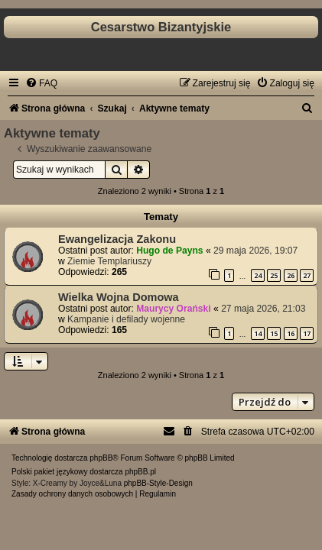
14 (258, 333)
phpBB (100, 458)
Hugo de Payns (169, 250)
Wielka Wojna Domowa (118, 297)
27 (307, 275)
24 (258, 275)
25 (274, 275)
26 (290, 275)
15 (274, 333)
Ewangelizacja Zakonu (117, 239)
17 (307, 333)
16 (290, 333)
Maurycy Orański (173, 308)
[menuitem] (41, 83)
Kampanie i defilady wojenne (126, 319)
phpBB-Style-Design (158, 483)
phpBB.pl (140, 471)
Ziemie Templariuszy (109, 261)
